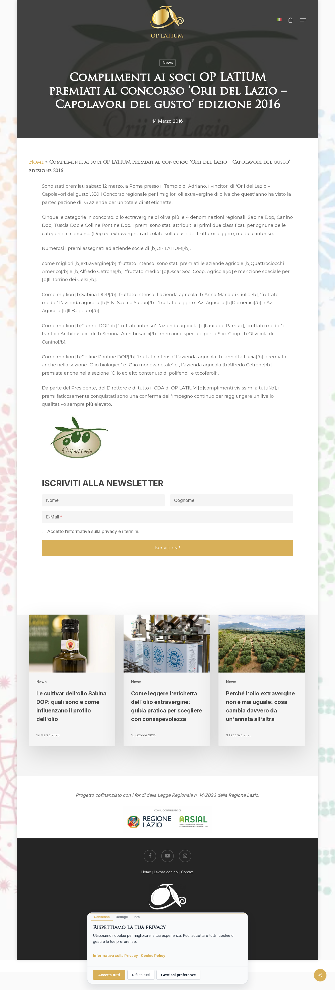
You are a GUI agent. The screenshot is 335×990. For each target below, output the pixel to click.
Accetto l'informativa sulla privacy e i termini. (93, 531)
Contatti (187, 872)
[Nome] (103, 500)
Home (36, 162)
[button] (303, 20)
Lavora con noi (166, 872)
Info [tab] (137, 917)
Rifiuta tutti (141, 975)
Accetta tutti (109, 975)
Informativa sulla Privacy (115, 955)
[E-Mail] (167, 517)
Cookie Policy (153, 955)
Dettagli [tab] (122, 917)
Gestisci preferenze (178, 975)
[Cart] (290, 20)
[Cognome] (231, 500)
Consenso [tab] (102, 917)
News (167, 62)
